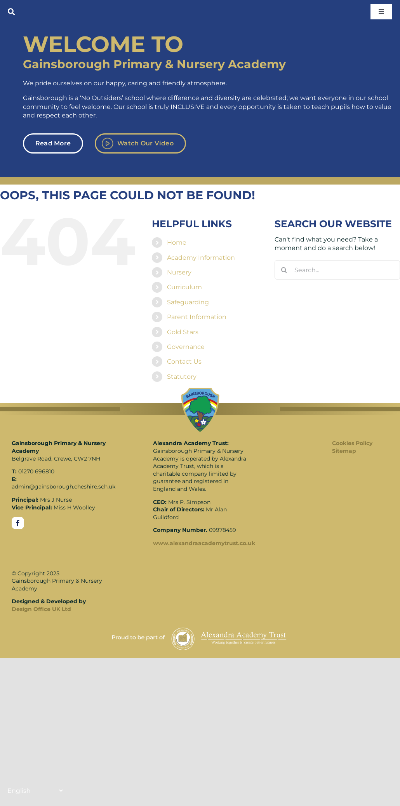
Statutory (182, 376)
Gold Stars (182, 332)
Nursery (179, 272)
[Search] (284, 270)
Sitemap (344, 450)
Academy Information (201, 257)
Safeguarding (188, 302)
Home (176, 242)
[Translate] (35, 790)
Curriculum (184, 287)
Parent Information (196, 317)
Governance (186, 346)
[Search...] (337, 270)
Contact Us (184, 361)
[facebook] (18, 523)
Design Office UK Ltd (41, 609)
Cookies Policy (352, 443)
